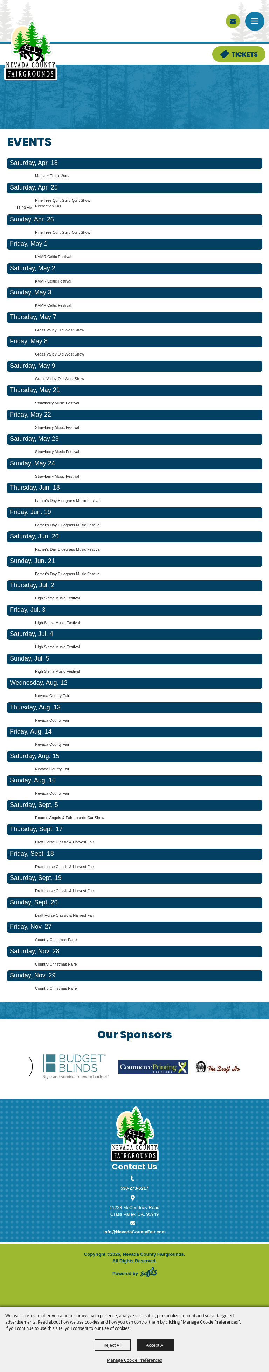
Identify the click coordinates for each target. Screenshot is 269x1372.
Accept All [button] (155, 1345)
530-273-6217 (134, 1188)
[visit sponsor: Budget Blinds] (84, 1068)
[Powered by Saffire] (148, 1271)
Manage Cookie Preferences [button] (134, 1360)
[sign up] (233, 21)
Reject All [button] (113, 1345)
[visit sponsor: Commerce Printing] (161, 1068)
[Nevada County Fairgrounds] (31, 50)
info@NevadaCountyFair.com (134, 1231)
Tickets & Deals (228, 49)
